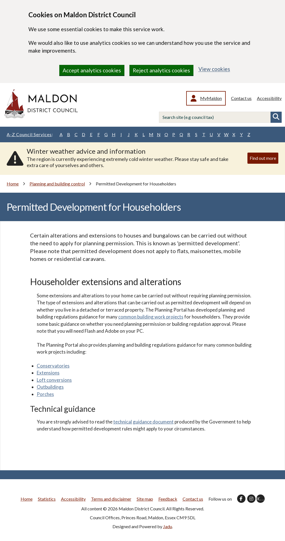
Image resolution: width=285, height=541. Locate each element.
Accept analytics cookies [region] (92, 70)
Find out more (263, 158)
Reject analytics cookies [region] (161, 70)
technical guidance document (143, 422)
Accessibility (269, 98)
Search (276, 117)
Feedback (167, 498)
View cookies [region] (214, 69)
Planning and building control (57, 183)
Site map (145, 498)
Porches (45, 394)
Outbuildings (50, 387)
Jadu (167, 526)
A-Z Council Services (30, 134)
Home (13, 183)
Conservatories (53, 366)
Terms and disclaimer (111, 498)
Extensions (48, 373)
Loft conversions (54, 380)
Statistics (47, 498)
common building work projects (150, 317)
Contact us (241, 98)
